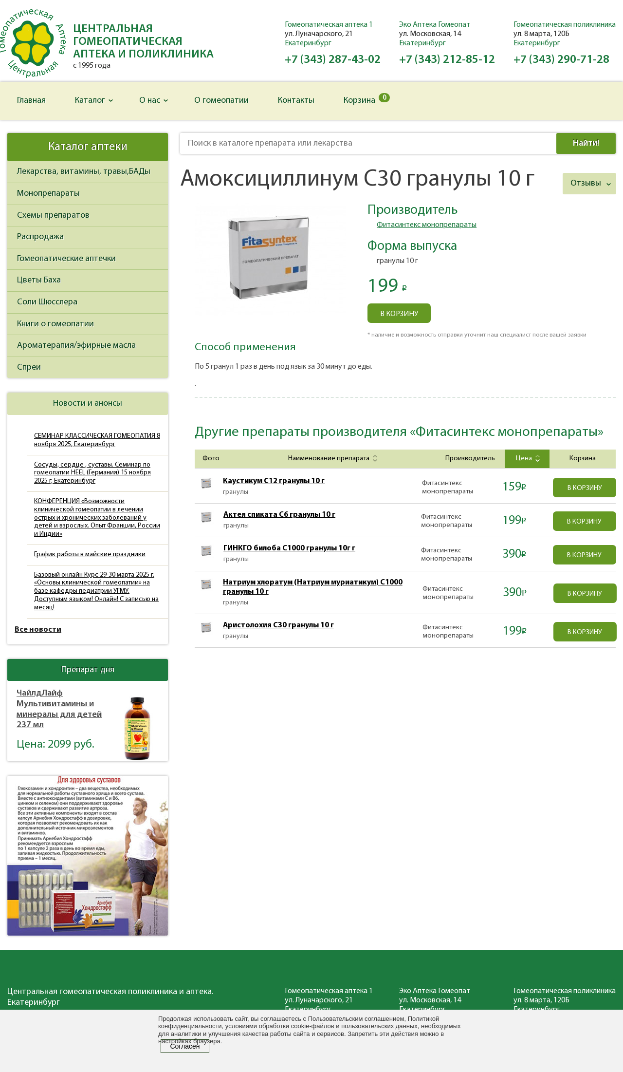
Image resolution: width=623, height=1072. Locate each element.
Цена (527, 458)
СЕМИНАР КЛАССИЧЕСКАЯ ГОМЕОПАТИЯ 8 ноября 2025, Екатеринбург (97, 440)
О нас (149, 100)
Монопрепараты (48, 193)
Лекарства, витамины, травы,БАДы (83, 171)
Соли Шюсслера (47, 302)
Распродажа (40, 237)
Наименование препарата (331, 458)
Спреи (29, 367)
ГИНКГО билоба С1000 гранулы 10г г (289, 548)
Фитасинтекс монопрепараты (426, 225)
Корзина (367, 99)
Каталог (90, 100)
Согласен (185, 1046)
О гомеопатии (221, 100)
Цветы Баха (39, 280)
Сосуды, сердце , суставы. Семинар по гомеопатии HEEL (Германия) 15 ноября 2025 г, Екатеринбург (92, 473)
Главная (31, 100)
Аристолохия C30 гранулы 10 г (278, 625)
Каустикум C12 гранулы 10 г (274, 481)
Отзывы (585, 183)
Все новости (38, 630)
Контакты (296, 100)
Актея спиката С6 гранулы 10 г (279, 515)
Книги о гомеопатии (55, 324)
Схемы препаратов (53, 215)
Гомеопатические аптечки (66, 258)
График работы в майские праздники (90, 554)
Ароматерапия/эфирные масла (76, 345)
